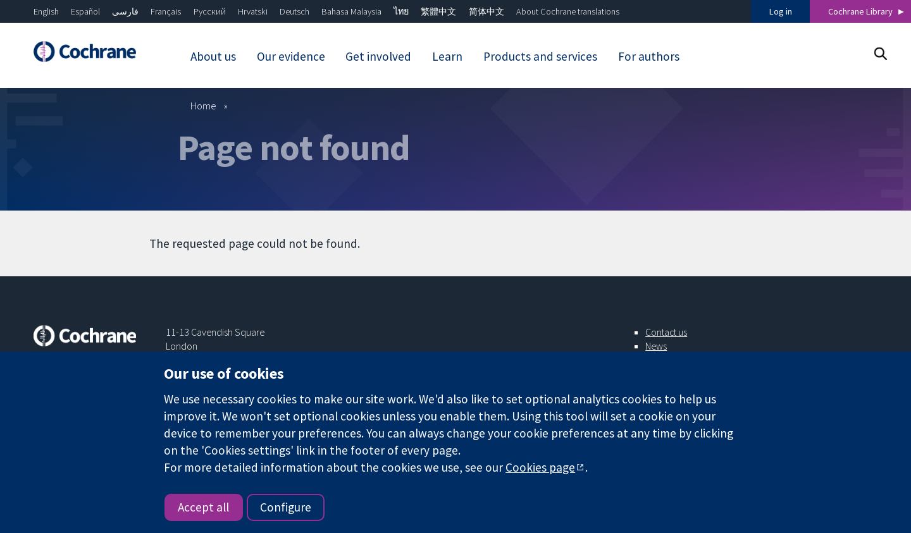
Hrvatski (253, 11)
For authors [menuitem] (648, 56)
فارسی (125, 11)
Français (166, 11)
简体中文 (486, 11)
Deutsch (294, 11)
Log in (780, 11)
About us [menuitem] (213, 56)
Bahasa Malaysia (351, 11)
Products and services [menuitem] (540, 56)
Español (85, 11)
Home (203, 105)
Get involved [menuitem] (378, 56)
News (656, 346)
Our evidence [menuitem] (291, 56)
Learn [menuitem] (447, 56)
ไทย (401, 11)
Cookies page (540, 467)
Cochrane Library (860, 11)
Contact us (666, 332)
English (46, 11)
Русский (210, 11)
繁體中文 (438, 11)
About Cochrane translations (567, 11)
